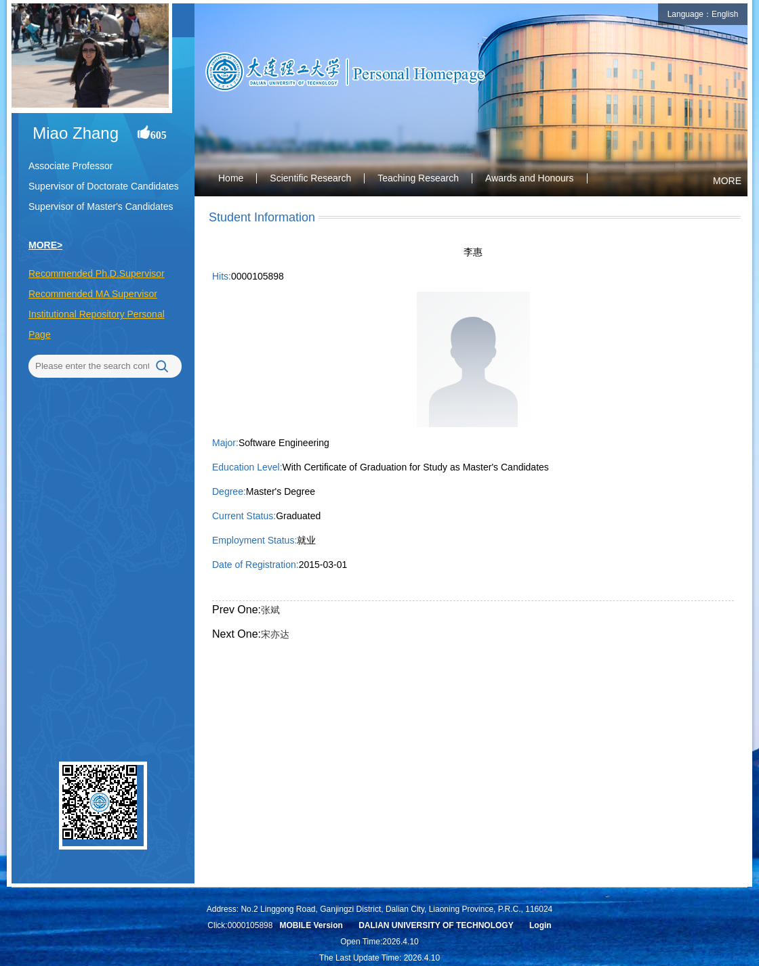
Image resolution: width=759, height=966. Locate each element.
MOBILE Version (310, 925)
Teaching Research (418, 178)
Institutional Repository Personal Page (96, 324)
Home (230, 178)
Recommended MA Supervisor (92, 293)
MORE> (45, 245)
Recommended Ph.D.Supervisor (96, 273)
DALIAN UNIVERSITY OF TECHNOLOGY (435, 925)
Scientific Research (310, 178)
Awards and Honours (529, 178)
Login (540, 925)
